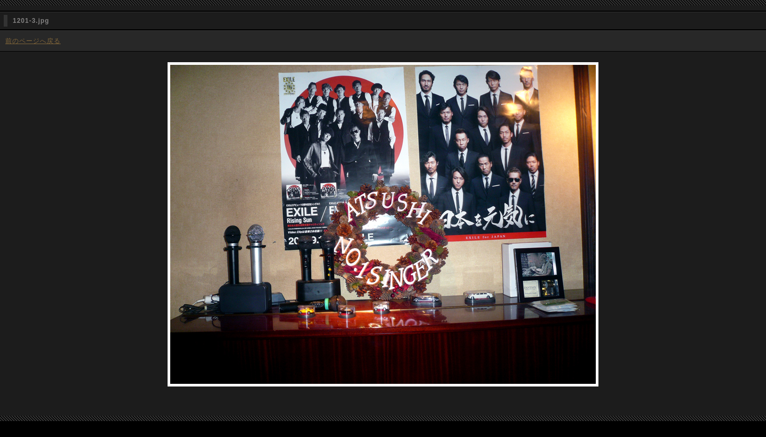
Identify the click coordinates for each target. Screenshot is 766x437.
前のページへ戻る (33, 41)
